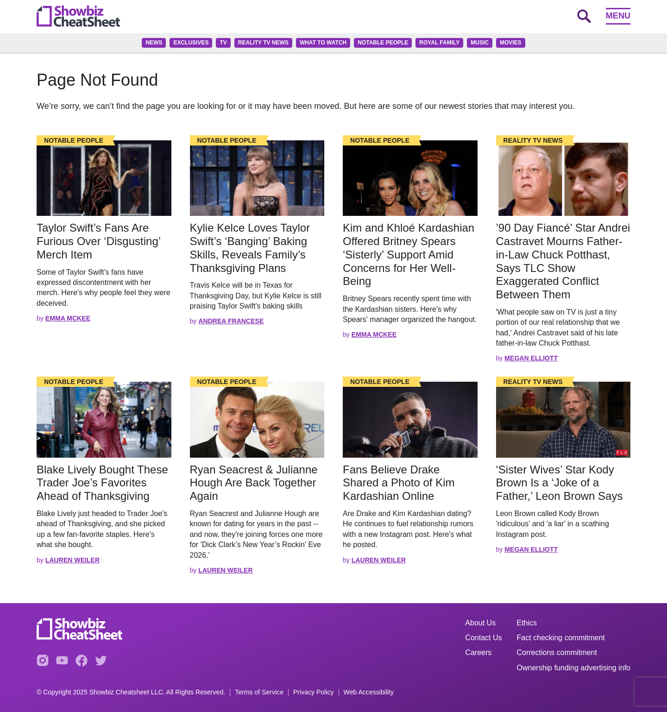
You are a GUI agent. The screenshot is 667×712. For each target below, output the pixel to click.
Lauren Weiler (72, 560)
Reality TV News (263, 42)
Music (480, 42)
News (153, 42)
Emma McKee (67, 318)
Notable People (383, 42)
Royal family (439, 42)
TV (223, 42)
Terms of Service (259, 692)
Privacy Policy (313, 692)
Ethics (527, 623)
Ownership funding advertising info (573, 668)
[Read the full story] (104, 178)
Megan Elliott (531, 358)
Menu (618, 15)
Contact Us (483, 638)
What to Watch (323, 42)
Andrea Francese (231, 321)
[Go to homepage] (78, 16)
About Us (480, 623)
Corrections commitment (557, 652)
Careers (478, 652)
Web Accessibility (369, 692)
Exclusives (190, 42)
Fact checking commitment (561, 638)
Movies (511, 42)
